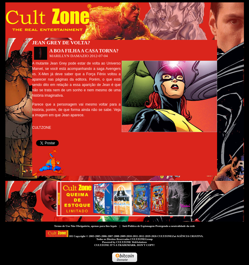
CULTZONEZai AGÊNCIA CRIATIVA (179, 236)
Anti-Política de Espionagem (138, 226)
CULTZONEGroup (141, 239)
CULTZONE (131, 242)
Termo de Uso (62, 226)
